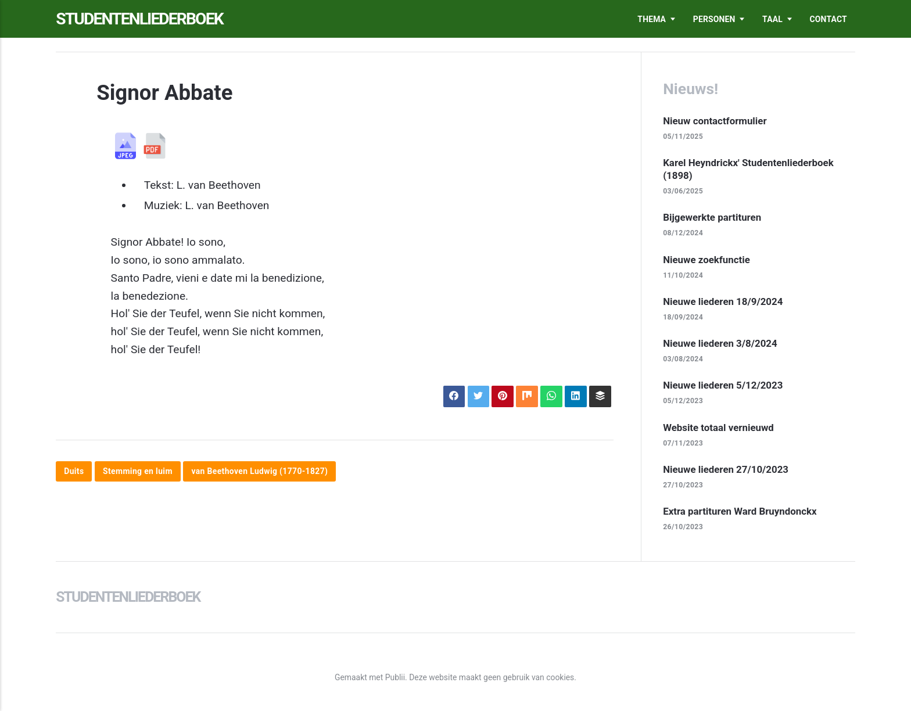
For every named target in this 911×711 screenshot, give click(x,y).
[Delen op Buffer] (600, 396)
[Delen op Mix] (526, 396)
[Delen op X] (478, 396)
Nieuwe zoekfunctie (706, 259)
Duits (74, 471)
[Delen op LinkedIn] (575, 396)
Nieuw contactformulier (714, 121)
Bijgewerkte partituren (712, 217)
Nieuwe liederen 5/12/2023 (723, 385)
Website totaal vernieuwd (718, 427)
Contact (828, 19)
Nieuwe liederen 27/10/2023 (725, 469)
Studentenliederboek (139, 18)
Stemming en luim (138, 471)
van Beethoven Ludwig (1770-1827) (259, 471)
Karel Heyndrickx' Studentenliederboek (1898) (748, 169)
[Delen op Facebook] (454, 396)
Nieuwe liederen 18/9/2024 (723, 301)
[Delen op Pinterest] (502, 396)
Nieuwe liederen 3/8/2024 (720, 343)
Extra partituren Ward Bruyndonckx (739, 511)
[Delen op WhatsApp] (551, 396)
